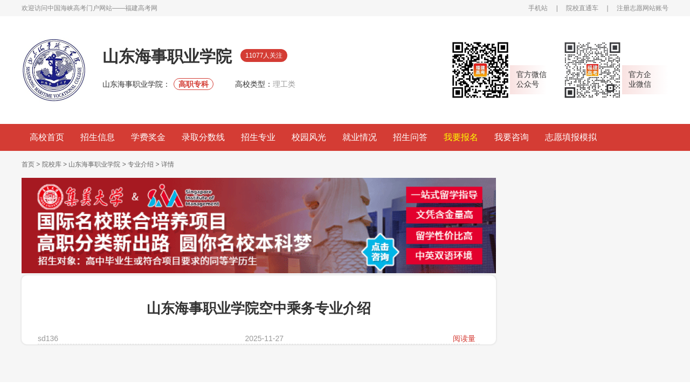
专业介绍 (141, 164)
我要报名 (461, 137)
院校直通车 (582, 8)
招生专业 (258, 137)
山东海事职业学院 (94, 164)
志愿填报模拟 (571, 137)
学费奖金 (148, 137)
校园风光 (309, 137)
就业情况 (359, 137)
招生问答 (410, 137)
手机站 (538, 8)
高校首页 (47, 137)
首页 (28, 164)
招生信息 (97, 137)
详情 (167, 164)
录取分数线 (203, 137)
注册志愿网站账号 (642, 8)
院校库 (51, 164)
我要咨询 (511, 137)
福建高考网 (141, 8)
